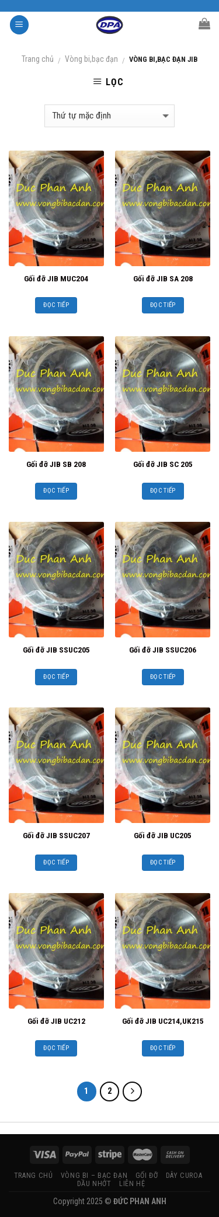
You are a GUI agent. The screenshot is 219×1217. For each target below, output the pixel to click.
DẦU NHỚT (94, 1184)
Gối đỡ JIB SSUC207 (56, 835)
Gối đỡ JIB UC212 (56, 1021)
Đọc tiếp (56, 305)
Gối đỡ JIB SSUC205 (56, 649)
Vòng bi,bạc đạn (91, 59)
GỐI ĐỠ (146, 1175)
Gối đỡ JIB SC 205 (163, 464)
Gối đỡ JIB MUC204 (56, 278)
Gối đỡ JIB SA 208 (163, 278)
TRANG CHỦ (33, 1175)
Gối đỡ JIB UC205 (163, 835)
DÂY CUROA (184, 1175)
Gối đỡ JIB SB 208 (56, 464)
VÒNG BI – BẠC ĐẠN (94, 1175)
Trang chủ (38, 59)
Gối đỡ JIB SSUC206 (162, 649)
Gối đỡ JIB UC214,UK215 (163, 1021)
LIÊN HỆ (132, 1184)
